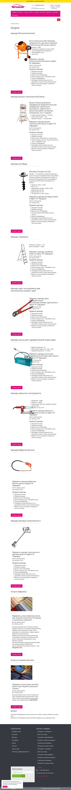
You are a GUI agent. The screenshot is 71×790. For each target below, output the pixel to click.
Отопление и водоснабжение (45, 737)
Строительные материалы (45, 743)
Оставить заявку (16, 92)
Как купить (15, 734)
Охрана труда (15, 748)
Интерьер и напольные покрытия (46, 740)
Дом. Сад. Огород (42, 734)
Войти (52, 5)
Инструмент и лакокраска (44, 731)
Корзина (53, 6)
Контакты (14, 746)
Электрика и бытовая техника (45, 746)
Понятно (5, 786)
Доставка (14, 737)
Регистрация (57, 5)
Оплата (14, 743)
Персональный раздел (42, 776)
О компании (15, 740)
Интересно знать (16, 731)
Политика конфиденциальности (20, 751)
